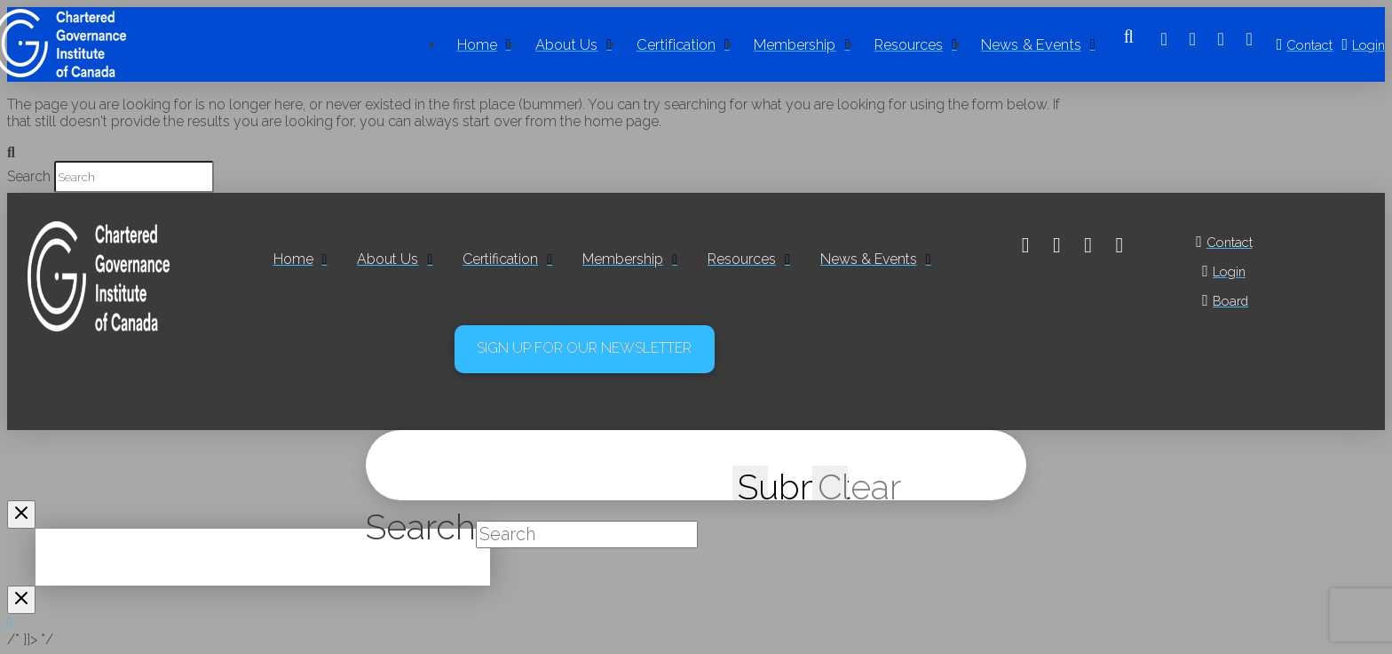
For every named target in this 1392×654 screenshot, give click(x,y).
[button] (1128, 44)
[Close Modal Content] (21, 514)
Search (29, 176)
